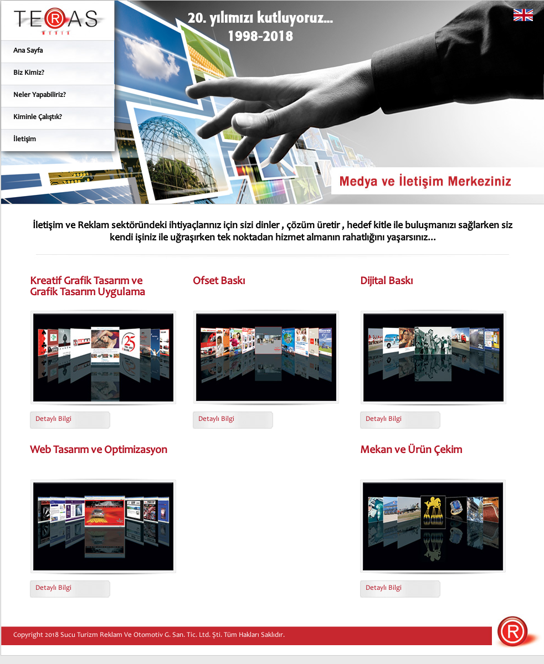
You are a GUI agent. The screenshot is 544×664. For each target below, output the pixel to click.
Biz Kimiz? (28, 73)
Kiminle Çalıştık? (37, 117)
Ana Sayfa (28, 51)
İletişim (24, 139)
